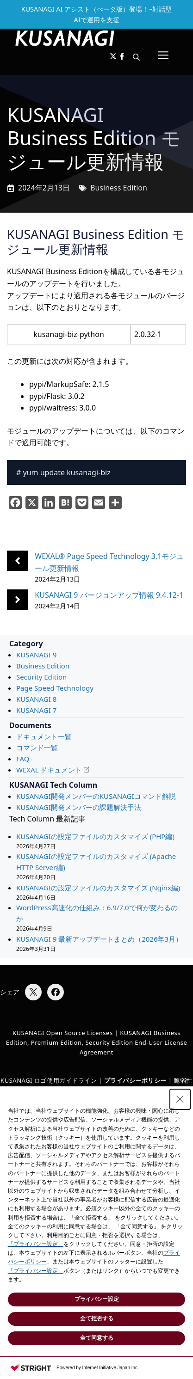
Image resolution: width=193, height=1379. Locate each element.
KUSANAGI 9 (36, 654)
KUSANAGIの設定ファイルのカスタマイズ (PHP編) (95, 836)
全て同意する (96, 1338)
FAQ (23, 758)
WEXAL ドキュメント (49, 769)
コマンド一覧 (37, 747)
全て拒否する (96, 1318)
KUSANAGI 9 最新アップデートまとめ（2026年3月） (99, 939)
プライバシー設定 (97, 1299)
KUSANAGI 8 (36, 699)
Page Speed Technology (54, 688)
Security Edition (41, 676)
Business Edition (118, 188)
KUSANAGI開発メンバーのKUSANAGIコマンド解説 (96, 796)
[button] (136, 57)
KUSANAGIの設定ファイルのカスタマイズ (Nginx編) (98, 887)
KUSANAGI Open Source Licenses (62, 1033)
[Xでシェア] (33, 992)
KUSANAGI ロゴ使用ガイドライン (48, 1080)
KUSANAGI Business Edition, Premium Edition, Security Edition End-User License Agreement (96, 1042)
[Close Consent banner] (180, 1099)
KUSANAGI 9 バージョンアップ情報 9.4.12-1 (109, 595)
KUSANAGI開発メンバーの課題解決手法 (78, 807)
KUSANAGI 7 (36, 710)
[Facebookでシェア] (55, 992)
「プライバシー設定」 (35, 1244)
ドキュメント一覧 (44, 736)
